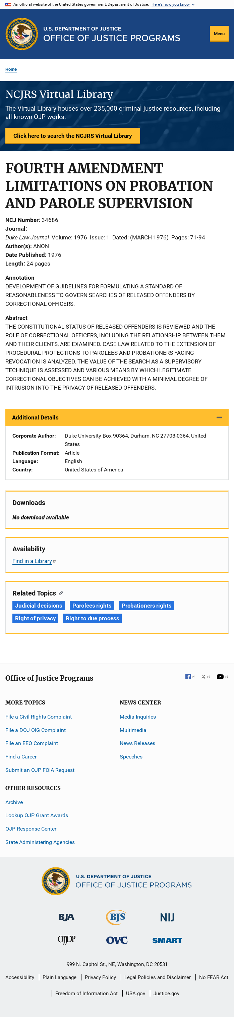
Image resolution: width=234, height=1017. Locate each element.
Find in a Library (34, 561)
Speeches (131, 756)
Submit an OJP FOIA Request (39, 770)
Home (11, 69)
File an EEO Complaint (31, 743)
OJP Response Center (30, 829)
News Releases (137, 743)
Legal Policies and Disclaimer (157, 977)
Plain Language (59, 977)
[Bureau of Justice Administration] (66, 914)
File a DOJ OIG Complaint (35, 730)
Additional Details (35, 417)
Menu (219, 33)
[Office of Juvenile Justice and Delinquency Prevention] (66, 942)
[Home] (112, 34)
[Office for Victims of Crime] (117, 940)
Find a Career (21, 756)
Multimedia (133, 730)
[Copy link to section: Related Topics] (59, 592)
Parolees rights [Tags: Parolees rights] (92, 605)
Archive (14, 802)
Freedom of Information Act (86, 994)
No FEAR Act (213, 977)
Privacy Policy (100, 977)
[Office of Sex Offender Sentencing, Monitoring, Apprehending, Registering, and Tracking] (167, 939)
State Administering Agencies (40, 842)
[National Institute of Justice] (167, 914)
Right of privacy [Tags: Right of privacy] (35, 618)
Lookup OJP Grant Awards (36, 815)
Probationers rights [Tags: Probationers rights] (147, 605)
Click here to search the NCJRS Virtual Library (72, 135)
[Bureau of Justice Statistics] (117, 922)
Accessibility (19, 977)
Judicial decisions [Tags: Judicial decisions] (38, 605)
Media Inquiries (138, 717)
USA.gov (135, 994)
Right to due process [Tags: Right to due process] (92, 618)
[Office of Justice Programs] (21, 33)
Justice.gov (166, 994)
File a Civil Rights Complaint (38, 717)
